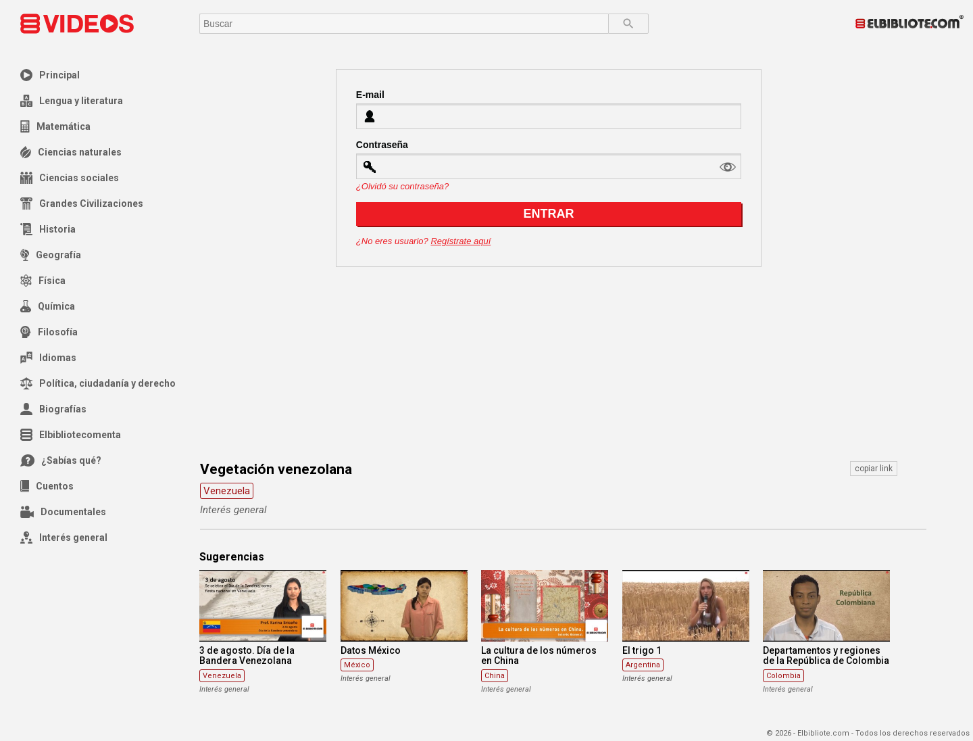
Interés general (63, 537)
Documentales (63, 512)
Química (47, 306)
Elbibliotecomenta (70, 435)
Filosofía (49, 332)
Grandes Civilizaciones (81, 203)
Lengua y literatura (71, 101)
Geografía (50, 255)
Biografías (53, 409)
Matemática (55, 126)
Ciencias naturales (71, 152)
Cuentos (47, 486)
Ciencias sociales (69, 178)
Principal (50, 75)
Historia (48, 229)
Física (43, 280)
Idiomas (48, 358)
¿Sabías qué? (60, 460)
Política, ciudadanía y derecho (98, 383)
